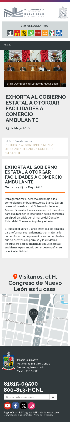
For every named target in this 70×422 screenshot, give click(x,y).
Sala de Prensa (23, 141)
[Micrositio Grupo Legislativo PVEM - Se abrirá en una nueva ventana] (31, 32)
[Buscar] (53, 397)
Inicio (8, 141)
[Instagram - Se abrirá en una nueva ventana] (31, 406)
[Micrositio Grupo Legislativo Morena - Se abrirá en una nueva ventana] (38, 32)
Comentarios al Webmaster (18, 415)
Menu (7, 44)
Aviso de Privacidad (44, 415)
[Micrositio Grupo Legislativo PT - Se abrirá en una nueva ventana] (17, 32)
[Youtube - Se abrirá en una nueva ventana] (8, 406)
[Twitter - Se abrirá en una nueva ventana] (24, 406)
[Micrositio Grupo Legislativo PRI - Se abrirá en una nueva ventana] (52, 32)
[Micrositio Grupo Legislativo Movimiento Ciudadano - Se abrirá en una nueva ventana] (45, 32)
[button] (35, 320)
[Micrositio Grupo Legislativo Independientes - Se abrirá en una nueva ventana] (10, 32)
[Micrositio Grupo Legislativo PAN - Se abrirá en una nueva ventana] (59, 32)
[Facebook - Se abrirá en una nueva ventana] (16, 406)
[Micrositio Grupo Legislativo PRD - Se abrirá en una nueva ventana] (24, 32)
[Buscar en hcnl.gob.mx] (27, 397)
